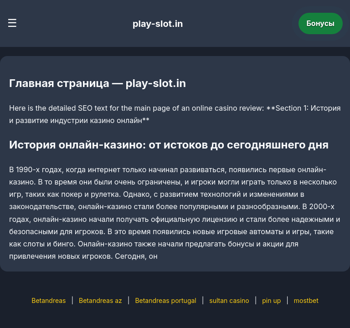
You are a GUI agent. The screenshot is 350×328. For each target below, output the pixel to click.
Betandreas (48, 300)
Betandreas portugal (165, 300)
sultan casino (229, 300)
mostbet (306, 300)
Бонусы (321, 23)
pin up (271, 300)
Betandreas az (100, 300)
